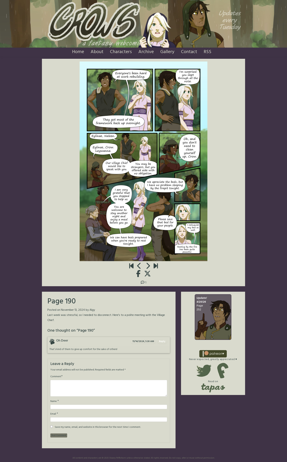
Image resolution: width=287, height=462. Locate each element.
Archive (146, 52)
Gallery (167, 52)
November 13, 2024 (73, 310)
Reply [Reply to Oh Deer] (162, 341)
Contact (189, 52)
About (97, 52)
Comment (55, 376)
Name (53, 401)
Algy (92, 310)
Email (53, 414)
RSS (207, 52)
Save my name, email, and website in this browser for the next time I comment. (98, 427)
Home (78, 52)
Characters (121, 52)
